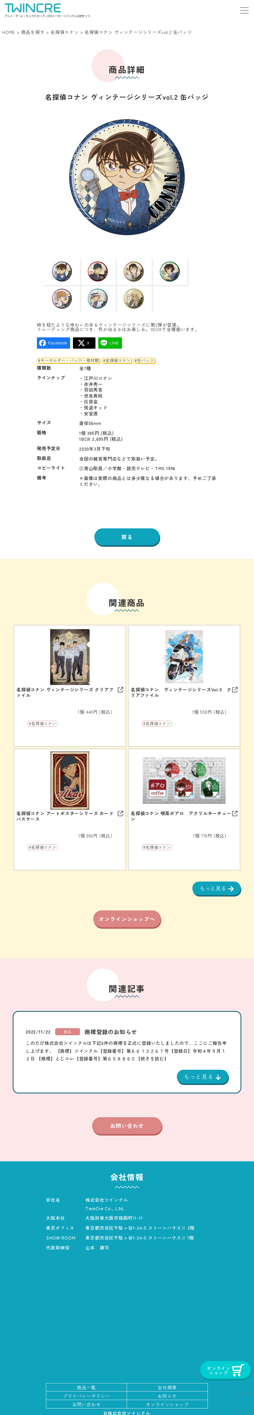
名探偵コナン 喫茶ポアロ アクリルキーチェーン (181, 799)
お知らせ (167, 1393)
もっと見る (212, 872)
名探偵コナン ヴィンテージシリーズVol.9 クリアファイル (181, 675)
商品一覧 (86, 1385)
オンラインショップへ (127, 910)
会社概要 (167, 1385)
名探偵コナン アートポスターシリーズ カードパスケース (65, 799)
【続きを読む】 (152, 1054)
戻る (127, 519)
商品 (68, 1028)
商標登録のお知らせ (110, 1028)
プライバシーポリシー (86, 1393)
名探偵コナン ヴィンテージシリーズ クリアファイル (65, 675)
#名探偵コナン (117, 343)
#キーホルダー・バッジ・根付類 (68, 343)
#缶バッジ (144, 343)
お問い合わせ (127, 1122)
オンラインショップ (167, 1401)
